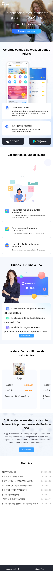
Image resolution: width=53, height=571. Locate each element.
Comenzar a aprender (26, 31)
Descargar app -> (26, 336)
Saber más (26, 450)
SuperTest (8, 3)
